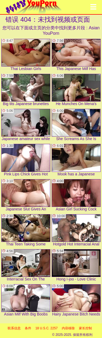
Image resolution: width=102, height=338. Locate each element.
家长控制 (85, 328)
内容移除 (68, 328)
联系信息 (14, 328)
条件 (28, 328)
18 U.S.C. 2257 (46, 328)
